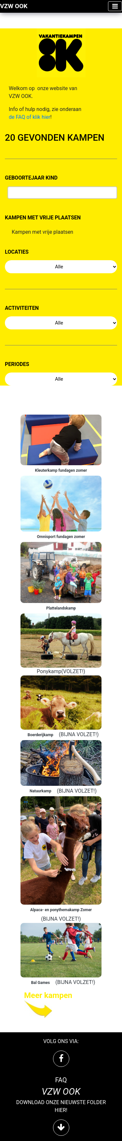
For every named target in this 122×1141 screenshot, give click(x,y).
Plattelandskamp (61, 608)
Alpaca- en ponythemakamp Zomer (61, 910)
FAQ (61, 1080)
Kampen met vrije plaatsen (42, 233)
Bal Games (40, 982)
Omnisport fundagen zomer (61, 536)
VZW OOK (13, 6)
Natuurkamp (40, 791)
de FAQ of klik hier (29, 117)
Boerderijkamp (40, 735)
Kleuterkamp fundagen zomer (61, 470)
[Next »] (61, 1004)
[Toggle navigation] (115, 6)
